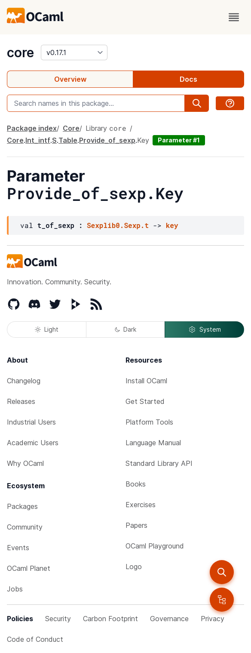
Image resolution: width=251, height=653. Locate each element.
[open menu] (234, 17)
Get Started (145, 401)
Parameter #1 (179, 140)
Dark (125, 329)
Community (25, 527)
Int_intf (37, 140)
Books (136, 484)
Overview (70, 79)
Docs (188, 79)
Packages (22, 506)
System (204, 329)
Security (58, 618)
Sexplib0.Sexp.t (118, 225)
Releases (21, 401)
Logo (134, 566)
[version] (74, 52)
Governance (169, 618)
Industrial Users (31, 422)
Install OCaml (146, 380)
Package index (32, 128)
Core (71, 128)
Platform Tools (149, 422)
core (20, 52)
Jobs (15, 589)
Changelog (23, 380)
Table (67, 140)
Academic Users (32, 442)
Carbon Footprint (110, 618)
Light (46, 329)
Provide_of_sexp (107, 140)
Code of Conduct (35, 639)
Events (18, 547)
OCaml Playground (155, 546)
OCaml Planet (28, 568)
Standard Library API (159, 463)
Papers (136, 525)
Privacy (212, 618)
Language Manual (153, 442)
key (172, 225)
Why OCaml (25, 463)
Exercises (141, 504)
